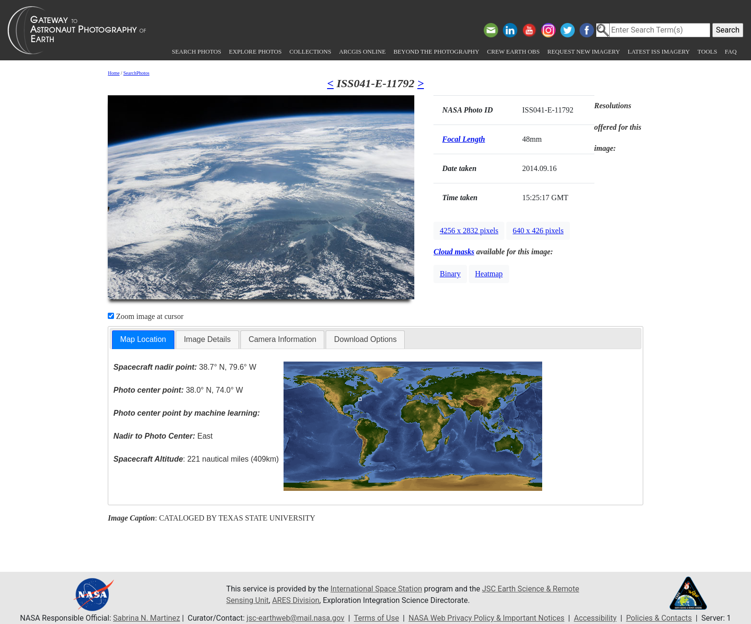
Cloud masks (453, 252)
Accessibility (595, 618)
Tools (707, 51)
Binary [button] (450, 274)
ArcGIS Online (362, 51)
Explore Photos (255, 51)
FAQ (731, 51)
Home (113, 73)
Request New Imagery (583, 51)
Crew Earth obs (513, 51)
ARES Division (296, 600)
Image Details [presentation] (207, 339)
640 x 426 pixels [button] (537, 231)
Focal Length (463, 139)
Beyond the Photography (436, 51)
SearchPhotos (136, 73)
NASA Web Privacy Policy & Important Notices (487, 618)
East (163, 436)
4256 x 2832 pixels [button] (469, 231)
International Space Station (376, 588)
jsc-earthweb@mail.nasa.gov (295, 618)
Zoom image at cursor (145, 316)
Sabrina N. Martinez (145, 618)
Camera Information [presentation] (282, 339)
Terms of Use (376, 618)
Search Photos (196, 51)
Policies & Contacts (659, 618)
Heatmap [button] (489, 274)
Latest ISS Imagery (658, 51)
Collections (310, 51)
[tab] (143, 339)
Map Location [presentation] (143, 339)
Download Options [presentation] (365, 339)
